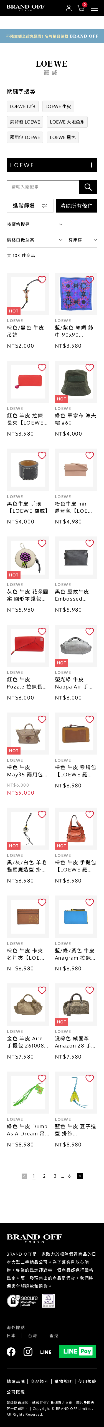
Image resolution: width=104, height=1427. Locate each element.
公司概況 (16, 1392)
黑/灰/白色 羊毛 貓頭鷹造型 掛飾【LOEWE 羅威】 (28, 866)
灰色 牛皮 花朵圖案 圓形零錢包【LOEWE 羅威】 (28, 595)
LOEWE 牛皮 (58, 106)
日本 (11, 1335)
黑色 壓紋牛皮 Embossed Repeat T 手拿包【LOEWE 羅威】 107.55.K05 (74, 595)
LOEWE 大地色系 (67, 122)
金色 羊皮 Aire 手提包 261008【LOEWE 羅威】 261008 (25, 1042)
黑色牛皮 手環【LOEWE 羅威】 (28, 507)
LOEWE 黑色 (62, 137)
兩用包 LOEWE (25, 137)
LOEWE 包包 (22, 106)
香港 (54, 1335)
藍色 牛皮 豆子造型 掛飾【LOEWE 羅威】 (76, 1130)
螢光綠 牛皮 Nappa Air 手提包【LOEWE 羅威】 (74, 683)
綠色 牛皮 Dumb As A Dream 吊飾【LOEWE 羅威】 (27, 1130)
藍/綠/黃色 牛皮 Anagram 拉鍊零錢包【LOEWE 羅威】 (76, 954)
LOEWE (15, 320)
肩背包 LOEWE (25, 122)
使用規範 (87, 1381)
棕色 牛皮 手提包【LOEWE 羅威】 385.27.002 (76, 866)
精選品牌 (16, 1381)
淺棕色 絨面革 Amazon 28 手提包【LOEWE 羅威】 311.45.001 (76, 1042)
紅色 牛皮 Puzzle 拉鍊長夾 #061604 (27, 683)
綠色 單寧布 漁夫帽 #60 (76, 419)
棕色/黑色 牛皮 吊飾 (25, 331)
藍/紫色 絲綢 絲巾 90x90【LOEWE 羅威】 (76, 331)
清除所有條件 (76, 206)
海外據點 (16, 1327)
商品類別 (40, 1381)
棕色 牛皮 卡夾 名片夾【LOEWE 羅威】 (28, 954)
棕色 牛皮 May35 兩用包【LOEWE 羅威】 (28, 771)
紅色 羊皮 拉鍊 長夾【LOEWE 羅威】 (25, 419)
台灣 (32, 1335)
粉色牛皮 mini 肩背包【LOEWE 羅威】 (76, 508)
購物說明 (63, 1381)
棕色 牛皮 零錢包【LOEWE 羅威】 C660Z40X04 (76, 771)
